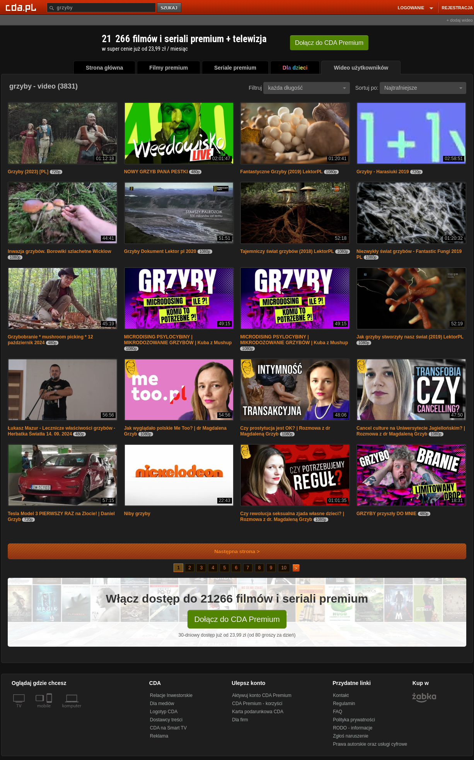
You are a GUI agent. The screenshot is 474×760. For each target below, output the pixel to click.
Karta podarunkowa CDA (257, 711)
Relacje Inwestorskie (171, 695)
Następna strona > (231, 551)
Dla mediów (162, 703)
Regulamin (344, 703)
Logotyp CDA (163, 711)
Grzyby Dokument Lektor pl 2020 (160, 251)
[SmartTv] (50, 710)
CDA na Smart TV (168, 728)
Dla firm (240, 719)
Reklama (159, 736)
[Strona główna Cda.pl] (22, 7)
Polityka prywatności (354, 719)
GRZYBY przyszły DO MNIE (386, 513)
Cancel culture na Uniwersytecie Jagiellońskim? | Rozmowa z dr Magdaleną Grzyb (410, 431)
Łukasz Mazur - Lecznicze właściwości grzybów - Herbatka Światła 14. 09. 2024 (61, 431)
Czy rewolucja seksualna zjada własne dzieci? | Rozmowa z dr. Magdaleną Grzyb (292, 516)
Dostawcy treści (166, 719)
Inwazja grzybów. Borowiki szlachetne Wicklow (59, 251)
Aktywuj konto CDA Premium (261, 695)
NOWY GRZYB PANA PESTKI (156, 171)
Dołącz (329, 42)
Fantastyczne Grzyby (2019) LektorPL (281, 171)
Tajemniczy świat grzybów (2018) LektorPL (287, 251)
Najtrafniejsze (423, 88)
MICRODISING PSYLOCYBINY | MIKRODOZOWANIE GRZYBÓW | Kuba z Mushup (178, 339)
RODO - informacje (352, 728)
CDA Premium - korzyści (257, 703)
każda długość (307, 88)
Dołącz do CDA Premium (237, 619)
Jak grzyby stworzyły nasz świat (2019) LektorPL (410, 337)
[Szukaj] (101, 7)
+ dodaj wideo (460, 20)
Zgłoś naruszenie (350, 736)
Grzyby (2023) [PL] (28, 171)
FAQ (337, 711)
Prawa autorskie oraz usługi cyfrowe (370, 744)
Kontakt (341, 695)
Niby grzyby (137, 513)
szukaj (169, 8)
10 (283, 567)
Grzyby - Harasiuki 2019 (382, 171)
